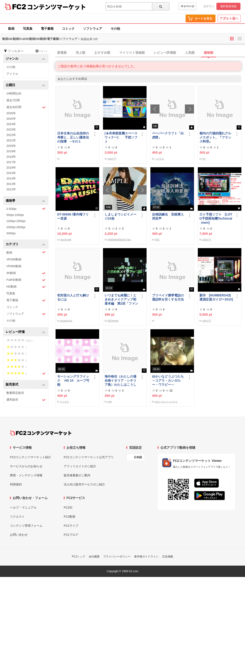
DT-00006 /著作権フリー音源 (73, 216)
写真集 (27, 28)
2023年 (11, 129)
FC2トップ (78, 556)
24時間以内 (13, 93)
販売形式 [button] (25, 385)
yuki (110, 401)
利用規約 (16, 484)
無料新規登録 (228, 6)
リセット (41, 51)
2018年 (11, 156)
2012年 (11, 189)
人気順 (190, 52)
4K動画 (26, 273)
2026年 (11, 113)
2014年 (11, 178)
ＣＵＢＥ (64, 401)
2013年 (11, 184)
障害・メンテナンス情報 (26, 475)
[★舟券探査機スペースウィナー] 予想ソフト (121, 137)
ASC (157, 239)
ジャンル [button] (25, 59)
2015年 (11, 173)
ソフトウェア (92, 28)
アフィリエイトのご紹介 (80, 466)
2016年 (11, 167)
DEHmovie (113, 321)
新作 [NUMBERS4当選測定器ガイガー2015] (216, 297)
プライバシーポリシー (116, 556)
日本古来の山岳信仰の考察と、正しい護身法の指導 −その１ (73, 137)
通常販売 (26, 400)
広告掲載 (167, 556)
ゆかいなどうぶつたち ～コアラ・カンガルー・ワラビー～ (169, 380)
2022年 (11, 135)
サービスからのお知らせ (26, 466)
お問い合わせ (19, 534)
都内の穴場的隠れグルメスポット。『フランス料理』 (215, 137)
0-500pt (26, 209)
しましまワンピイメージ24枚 (120, 216)
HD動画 (26, 287)
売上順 (80, 52)
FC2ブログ (71, 534)
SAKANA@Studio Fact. (119, 239)
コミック (68, 28)
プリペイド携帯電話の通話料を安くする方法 (168, 297)
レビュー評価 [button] (25, 332)
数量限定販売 (15, 393)
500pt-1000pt (15, 215)
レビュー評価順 (165, 52)
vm (203, 158)
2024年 (11, 124)
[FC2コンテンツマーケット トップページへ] (40, 433)
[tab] (150, 52)
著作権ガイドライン (146, 556)
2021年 (11, 140)
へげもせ (159, 158)
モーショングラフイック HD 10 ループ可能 (73, 380)
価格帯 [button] (25, 201)
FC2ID (68, 507)
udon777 (112, 158)
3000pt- (11, 233)
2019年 (11, 151)
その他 (115, 28)
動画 (11, 28)
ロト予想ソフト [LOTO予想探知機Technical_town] (215, 218)
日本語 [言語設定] (138, 457)
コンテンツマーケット (56, 6)
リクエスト (17, 516)
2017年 (11, 162)
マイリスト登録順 (132, 52)
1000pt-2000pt (15, 221)
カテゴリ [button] (25, 244)
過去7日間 (13, 100)
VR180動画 (13, 259)
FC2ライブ (71, 525)
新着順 (62, 52)
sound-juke (65, 239)
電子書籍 (47, 28)
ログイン (208, 6)
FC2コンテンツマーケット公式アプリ (89, 457)
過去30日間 (26, 107)
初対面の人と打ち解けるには (73, 297)
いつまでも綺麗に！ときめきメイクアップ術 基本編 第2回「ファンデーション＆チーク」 (121, 299)
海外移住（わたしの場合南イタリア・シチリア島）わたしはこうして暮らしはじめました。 (120, 381)
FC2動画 (69, 516)
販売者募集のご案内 (77, 475)
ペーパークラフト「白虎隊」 (168, 135)
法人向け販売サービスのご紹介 (84, 484)
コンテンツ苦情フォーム (26, 525)
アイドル (12, 73)
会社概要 (94, 556)
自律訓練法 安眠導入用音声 (168, 216)
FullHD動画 (26, 280)
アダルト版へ (229, 18)
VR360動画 (13, 266)
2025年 (11, 118)
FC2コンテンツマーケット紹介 (30, 457)
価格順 (208, 52)
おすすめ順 (102, 52)
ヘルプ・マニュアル (23, 507)
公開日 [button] (25, 85)
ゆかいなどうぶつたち (166, 401)
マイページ (187, 6)
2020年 (11, 146)
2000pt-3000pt (15, 227)
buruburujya (66, 321)
